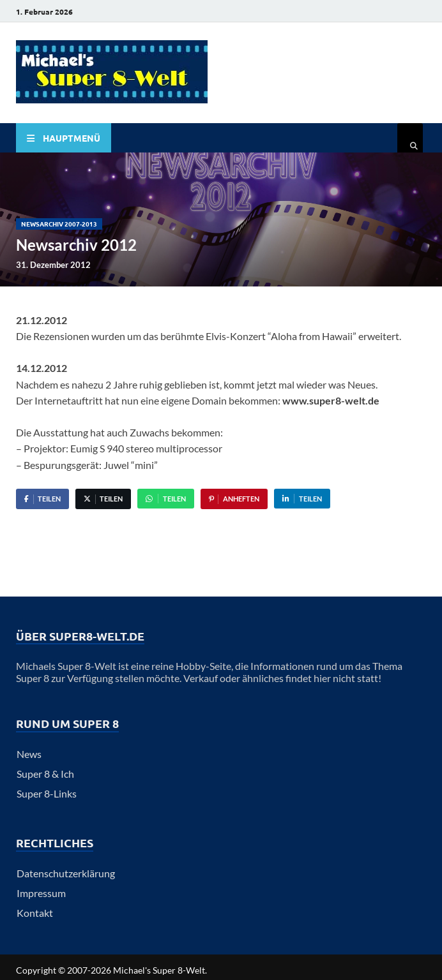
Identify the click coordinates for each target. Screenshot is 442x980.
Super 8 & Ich (45, 774)
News (29, 754)
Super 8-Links (47, 793)
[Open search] (410, 139)
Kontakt (35, 913)
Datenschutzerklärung (66, 873)
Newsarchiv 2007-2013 (59, 223)
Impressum (41, 893)
